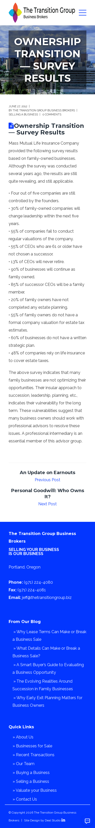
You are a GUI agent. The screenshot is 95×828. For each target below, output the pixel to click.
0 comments (52, 114)
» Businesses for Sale (32, 746)
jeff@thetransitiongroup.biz (47, 597)
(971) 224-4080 (38, 582)
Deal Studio (53, 820)
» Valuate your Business (35, 790)
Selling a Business (23, 114)
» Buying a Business (31, 772)
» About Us (23, 737)
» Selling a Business (31, 781)
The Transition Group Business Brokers (44, 110)
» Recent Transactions (33, 754)
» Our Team (23, 763)
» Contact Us (25, 799)
